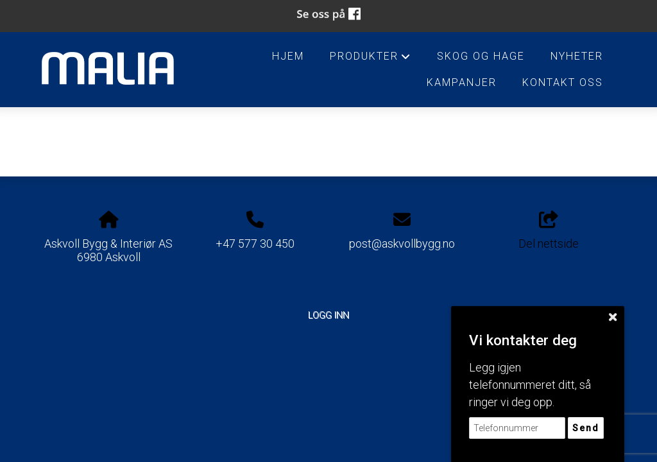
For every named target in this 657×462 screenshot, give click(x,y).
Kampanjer (462, 82)
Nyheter (576, 56)
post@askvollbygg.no (402, 243)
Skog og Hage (481, 56)
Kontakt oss (562, 82)
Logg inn (328, 315)
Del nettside (548, 231)
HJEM (288, 56)
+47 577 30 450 (255, 243)
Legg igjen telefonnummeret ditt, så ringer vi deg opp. (530, 385)
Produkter (370, 59)
